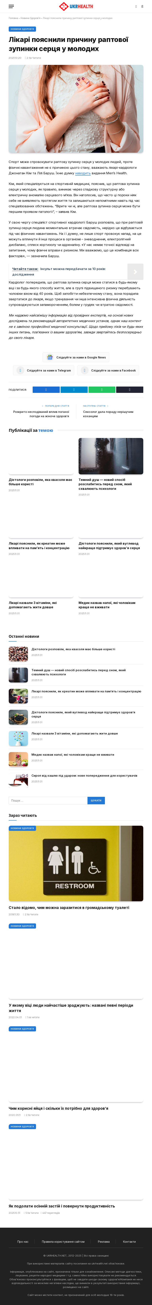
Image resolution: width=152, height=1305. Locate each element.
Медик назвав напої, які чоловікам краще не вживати (107, 605)
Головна (13, 18)
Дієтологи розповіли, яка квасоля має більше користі (40, 482)
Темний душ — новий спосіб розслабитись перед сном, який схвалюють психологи (105, 484)
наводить (83, 173)
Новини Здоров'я (31, 18)
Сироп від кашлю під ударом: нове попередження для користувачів (84, 775)
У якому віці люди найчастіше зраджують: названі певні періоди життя (71, 1008)
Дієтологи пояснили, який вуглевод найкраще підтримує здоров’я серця (109, 545)
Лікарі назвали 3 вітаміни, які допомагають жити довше (33, 605)
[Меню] (11, 6)
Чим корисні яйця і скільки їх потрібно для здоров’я (58, 1108)
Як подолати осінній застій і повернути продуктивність (62, 1206)
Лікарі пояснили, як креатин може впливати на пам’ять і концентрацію (39, 545)
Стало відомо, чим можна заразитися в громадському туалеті (69, 907)
